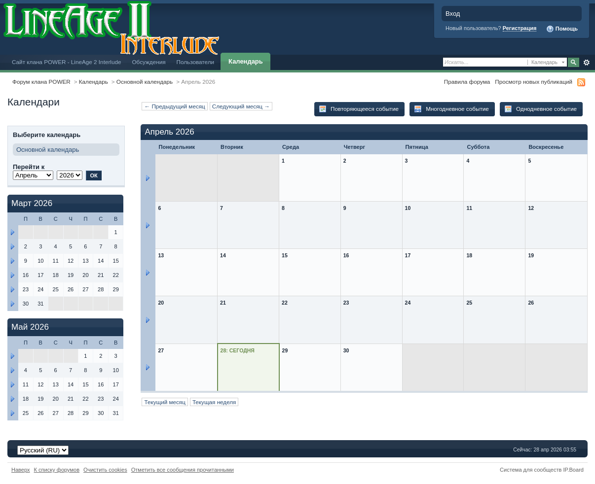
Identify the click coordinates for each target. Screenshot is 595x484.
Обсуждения (148, 62)
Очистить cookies (105, 470)
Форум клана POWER (41, 81)
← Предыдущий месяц (174, 106)
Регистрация (520, 28)
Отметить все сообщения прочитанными (182, 470)
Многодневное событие (451, 109)
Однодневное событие (540, 109)
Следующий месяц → (241, 106)
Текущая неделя (214, 402)
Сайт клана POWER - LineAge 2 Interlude (66, 62)
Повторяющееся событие (359, 109)
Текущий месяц (164, 402)
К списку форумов (57, 470)
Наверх (20, 470)
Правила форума (467, 81)
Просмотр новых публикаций (533, 81)
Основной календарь (144, 81)
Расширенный (586, 63)
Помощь (562, 29)
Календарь (245, 61)
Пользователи (196, 62)
